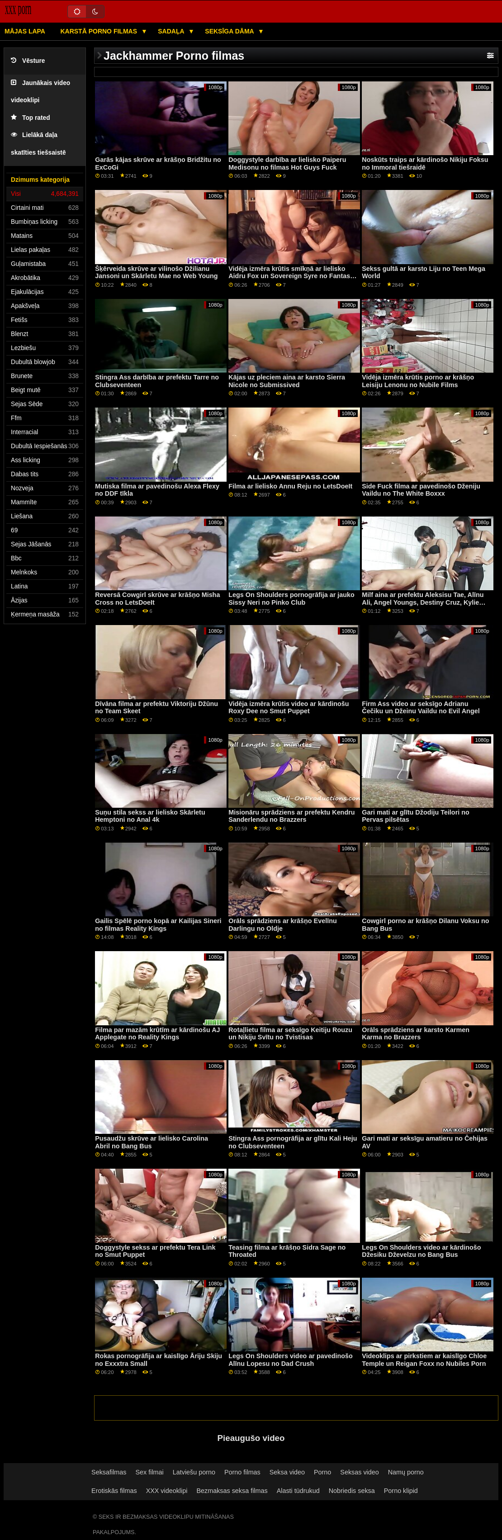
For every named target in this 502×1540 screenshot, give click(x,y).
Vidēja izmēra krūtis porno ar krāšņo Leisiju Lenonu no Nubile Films (418, 381)
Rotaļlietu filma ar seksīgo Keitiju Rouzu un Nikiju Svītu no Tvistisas (290, 1033)
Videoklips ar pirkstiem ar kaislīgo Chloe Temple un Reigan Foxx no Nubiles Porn (424, 1359)
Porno (322, 1472)
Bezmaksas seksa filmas (231, 1490)
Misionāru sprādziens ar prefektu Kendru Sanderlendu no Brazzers (291, 816)
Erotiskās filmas (114, 1490)
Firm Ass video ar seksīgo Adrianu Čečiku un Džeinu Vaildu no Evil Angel (420, 707)
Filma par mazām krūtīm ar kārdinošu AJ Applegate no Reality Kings (157, 1033)
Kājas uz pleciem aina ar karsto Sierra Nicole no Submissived (286, 381)
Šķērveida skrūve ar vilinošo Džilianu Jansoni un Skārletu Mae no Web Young (156, 272)
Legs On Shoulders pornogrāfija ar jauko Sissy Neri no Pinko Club (291, 598)
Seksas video (359, 1472)
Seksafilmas (108, 1472)
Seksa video (287, 1472)
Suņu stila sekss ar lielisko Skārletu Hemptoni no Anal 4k (150, 816)
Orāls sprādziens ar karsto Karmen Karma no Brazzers (415, 1033)
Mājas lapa (25, 31)
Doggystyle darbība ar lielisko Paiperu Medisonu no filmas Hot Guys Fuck (287, 163)
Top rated (30, 117)
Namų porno (406, 1472)
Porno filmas (242, 1472)
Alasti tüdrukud (298, 1490)
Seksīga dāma (230, 31)
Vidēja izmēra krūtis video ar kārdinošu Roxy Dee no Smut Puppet (288, 707)
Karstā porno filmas (99, 31)
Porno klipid (401, 1490)
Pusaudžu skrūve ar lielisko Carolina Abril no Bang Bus (151, 1142)
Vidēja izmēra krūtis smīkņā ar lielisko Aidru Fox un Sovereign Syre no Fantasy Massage (291, 276)
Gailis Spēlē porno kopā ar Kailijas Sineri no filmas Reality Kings (158, 924)
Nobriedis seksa (352, 1490)
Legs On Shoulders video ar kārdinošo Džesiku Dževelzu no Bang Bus (421, 1251)
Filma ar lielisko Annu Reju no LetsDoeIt (290, 486)
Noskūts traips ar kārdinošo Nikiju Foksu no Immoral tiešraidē (425, 163)
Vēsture (28, 60)
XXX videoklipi (167, 1490)
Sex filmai (150, 1472)
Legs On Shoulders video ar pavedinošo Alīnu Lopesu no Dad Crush (290, 1359)
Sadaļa (172, 31)
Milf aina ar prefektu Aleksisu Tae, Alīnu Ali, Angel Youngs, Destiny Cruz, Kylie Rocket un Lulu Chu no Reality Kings (422, 602)
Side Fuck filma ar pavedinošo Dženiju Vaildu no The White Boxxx (421, 490)
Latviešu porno (194, 1472)
